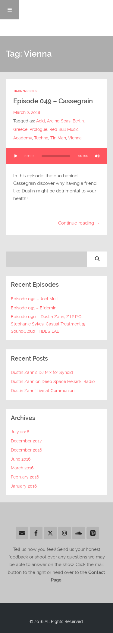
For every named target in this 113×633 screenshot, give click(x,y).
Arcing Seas (59, 120)
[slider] (56, 156)
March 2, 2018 (26, 112)
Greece (20, 129)
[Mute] (97, 156)
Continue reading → (79, 223)
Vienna (75, 137)
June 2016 (20, 459)
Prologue (38, 129)
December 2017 (26, 440)
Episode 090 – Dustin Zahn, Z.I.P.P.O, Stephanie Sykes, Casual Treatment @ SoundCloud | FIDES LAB (48, 324)
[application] (57, 156)
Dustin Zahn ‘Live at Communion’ (43, 390)
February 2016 (25, 477)
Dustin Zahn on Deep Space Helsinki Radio (53, 381)
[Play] (16, 156)
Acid (40, 120)
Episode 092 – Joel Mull (34, 298)
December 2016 (26, 450)
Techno (41, 137)
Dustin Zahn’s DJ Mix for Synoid (42, 372)
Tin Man (58, 137)
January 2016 (24, 486)
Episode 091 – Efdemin (33, 307)
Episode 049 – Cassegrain (53, 101)
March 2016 (22, 467)
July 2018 (20, 431)
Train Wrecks (24, 91)
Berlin (78, 120)
